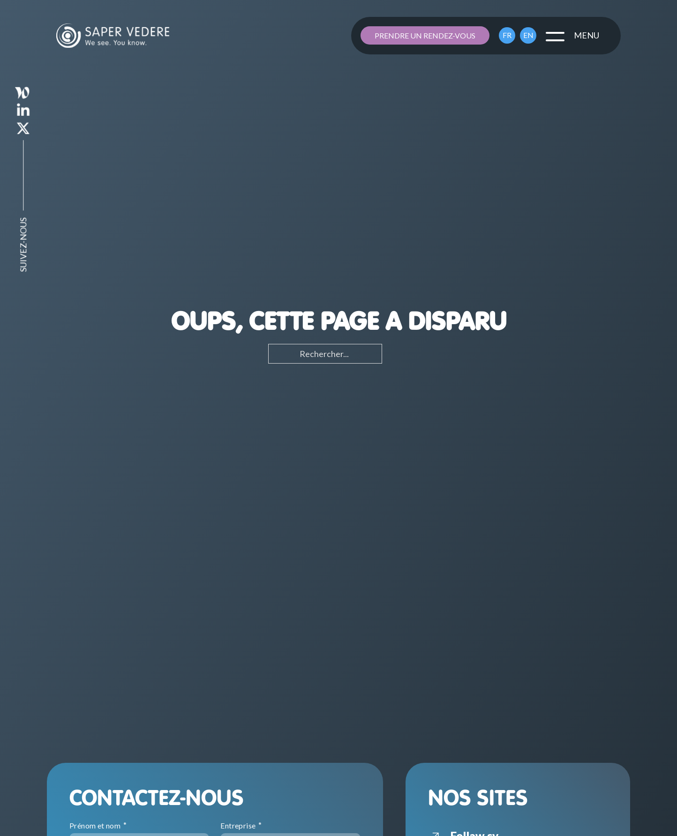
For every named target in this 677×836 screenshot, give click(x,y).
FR (507, 34)
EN (528, 34)
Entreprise (238, 825)
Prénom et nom (95, 825)
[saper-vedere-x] (23, 130)
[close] (555, 35)
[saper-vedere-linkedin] (23, 112)
